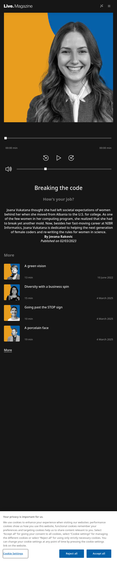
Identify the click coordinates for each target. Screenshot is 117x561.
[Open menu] (109, 6)
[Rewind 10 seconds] (46, 158)
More (8, 350)
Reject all (71, 553)
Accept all (99, 553)
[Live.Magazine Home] (18, 6)
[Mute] (9, 169)
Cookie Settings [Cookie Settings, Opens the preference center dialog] (13, 553)
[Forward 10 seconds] (71, 158)
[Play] (58, 158)
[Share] (101, 6)
